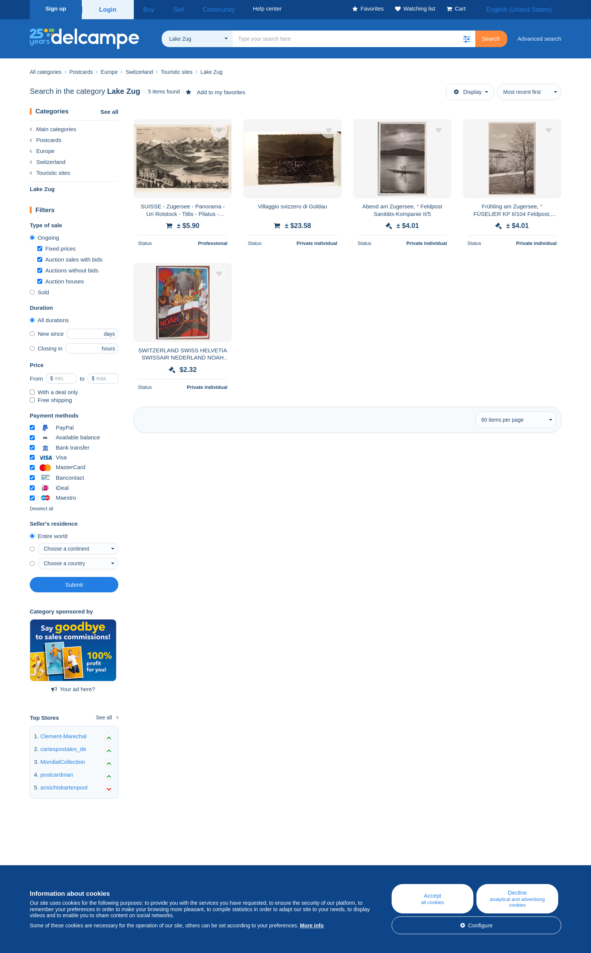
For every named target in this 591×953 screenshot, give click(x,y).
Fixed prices (56, 246)
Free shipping (51, 398)
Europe (42, 148)
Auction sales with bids (70, 257)
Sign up (56, 8)
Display (468, 89)
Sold (39, 290)
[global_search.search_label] (354, 36)
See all (109, 109)
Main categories (53, 127)
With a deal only (54, 390)
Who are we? (46, 864)
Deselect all (41, 506)
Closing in (46, 346)
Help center (348, 864)
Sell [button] (169, 8)
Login (108, 8)
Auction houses (60, 279)
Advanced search (539, 36)
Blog (191, 864)
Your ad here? (73, 687)
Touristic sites (50, 170)
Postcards (45, 138)
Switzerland (48, 159)
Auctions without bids (67, 268)
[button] (467, 36)
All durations (49, 318)
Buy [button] (146, 8)
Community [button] (201, 8)
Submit (74, 582)
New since (47, 331)
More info (312, 925)
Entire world (48, 534)
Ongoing (44, 235)
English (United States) (527, 8)
